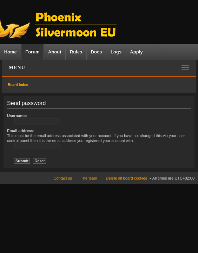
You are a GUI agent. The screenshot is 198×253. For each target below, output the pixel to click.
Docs (96, 51)
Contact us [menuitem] (63, 178)
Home (10, 51)
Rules (76, 51)
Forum (32, 51)
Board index (18, 85)
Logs (116, 51)
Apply (136, 51)
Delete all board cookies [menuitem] (126, 178)
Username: (17, 115)
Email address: (20, 131)
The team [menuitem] (89, 178)
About (54, 51)
